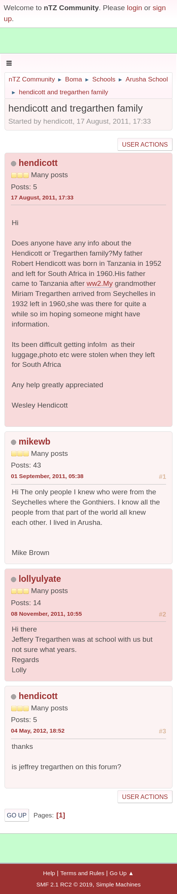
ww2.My (100, 283)
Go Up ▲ (122, 873)
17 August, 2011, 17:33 (42, 197)
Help (49, 873)
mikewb (34, 441)
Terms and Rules (82, 873)
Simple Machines (118, 884)
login (134, 8)
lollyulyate (39, 579)
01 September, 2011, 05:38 (47, 476)
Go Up (17, 815)
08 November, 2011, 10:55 (46, 613)
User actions (145, 144)
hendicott (38, 163)
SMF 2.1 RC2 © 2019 (65, 884)
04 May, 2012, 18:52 (37, 730)
